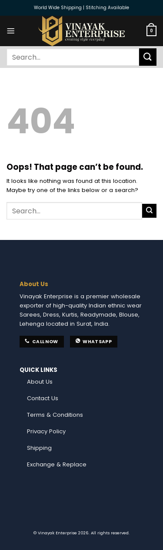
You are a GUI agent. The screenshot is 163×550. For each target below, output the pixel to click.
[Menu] (11, 30)
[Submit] (147, 56)
